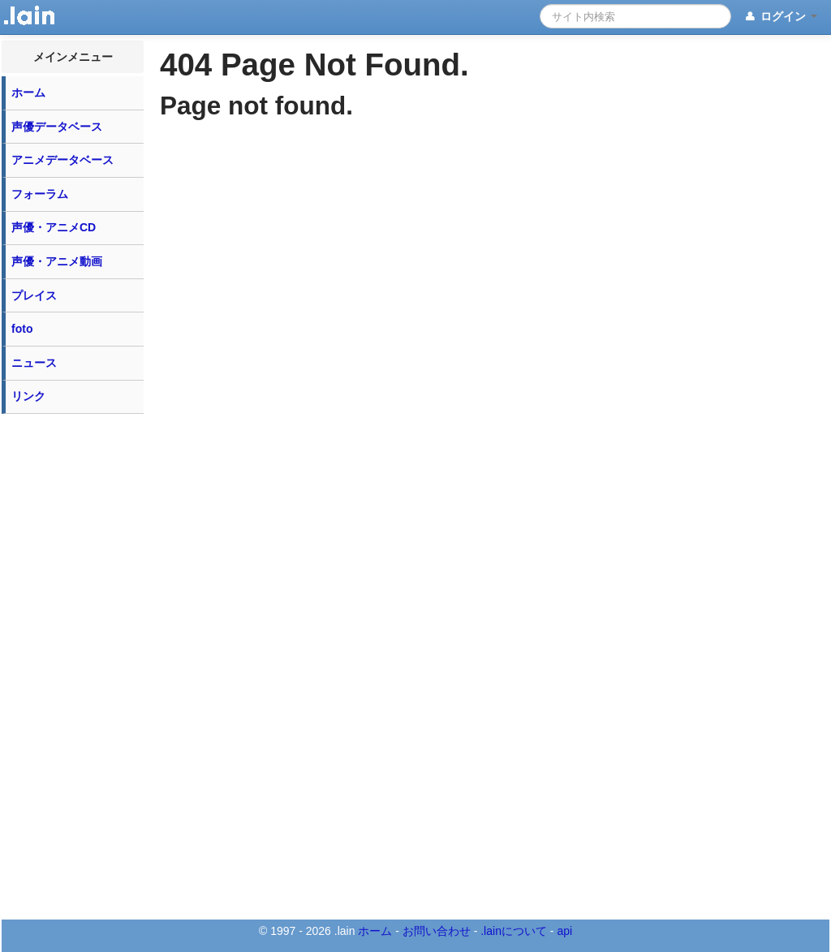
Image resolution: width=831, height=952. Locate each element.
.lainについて (513, 930)
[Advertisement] (73, 665)
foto (21, 328)
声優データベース (56, 126)
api (564, 930)
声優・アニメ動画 (56, 261)
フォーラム (39, 193)
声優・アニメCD (53, 227)
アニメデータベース (62, 159)
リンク (28, 396)
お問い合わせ (437, 930)
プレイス (34, 295)
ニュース (34, 362)
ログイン (780, 17)
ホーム (28, 92)
